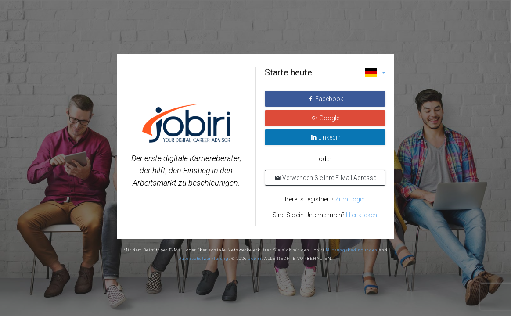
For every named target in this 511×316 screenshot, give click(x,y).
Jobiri (255, 258)
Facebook (325, 99)
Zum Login (349, 199)
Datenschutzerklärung (203, 258)
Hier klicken (361, 215)
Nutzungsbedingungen (352, 250)
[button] (375, 72)
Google (325, 118)
